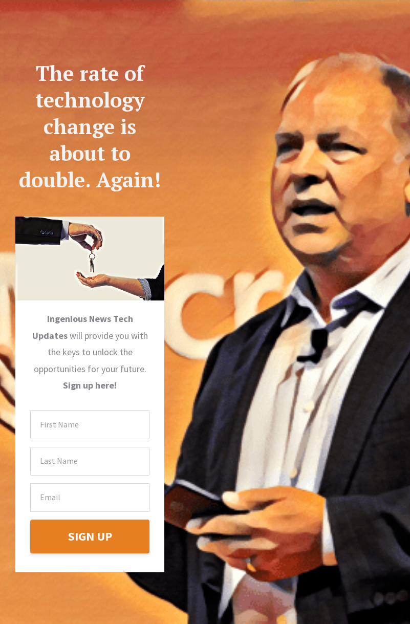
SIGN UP (90, 536)
